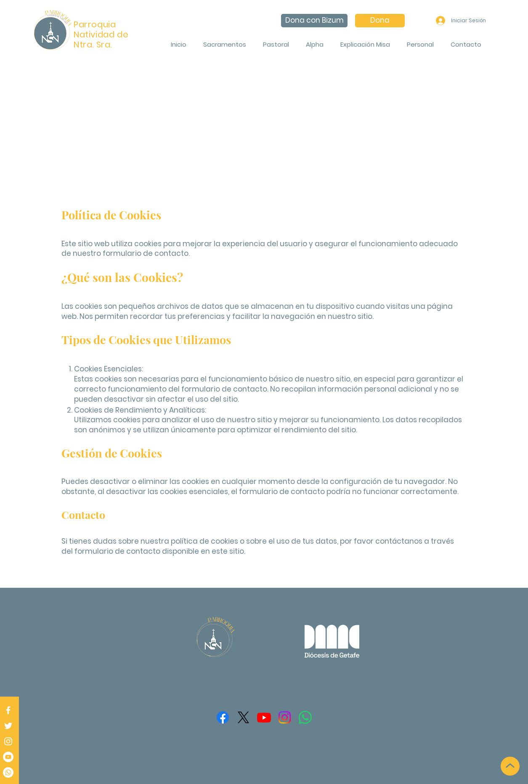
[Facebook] (8, 710)
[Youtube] (264, 717)
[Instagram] (8, 741)
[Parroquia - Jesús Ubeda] (8, 757)
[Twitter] (8, 726)
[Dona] (380, 20)
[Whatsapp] (8, 772)
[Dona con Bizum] (314, 20)
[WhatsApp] (305, 717)
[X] (243, 717)
